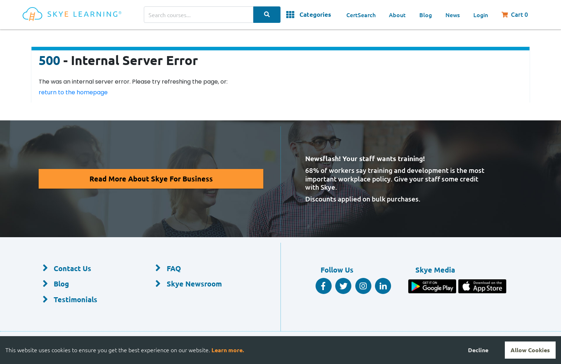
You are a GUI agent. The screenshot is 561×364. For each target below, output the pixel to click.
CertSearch (361, 15)
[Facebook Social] (324, 286)
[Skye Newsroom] (200, 284)
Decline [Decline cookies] (478, 350)
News (452, 15)
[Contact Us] (87, 268)
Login (480, 15)
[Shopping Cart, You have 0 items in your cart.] (518, 14)
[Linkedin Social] (383, 286)
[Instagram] (363, 286)
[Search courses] (198, 14)
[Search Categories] (266, 14)
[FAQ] (200, 268)
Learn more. (227, 350)
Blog (425, 15)
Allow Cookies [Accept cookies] (530, 350)
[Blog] (87, 284)
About (397, 15)
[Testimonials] (87, 300)
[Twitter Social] (343, 286)
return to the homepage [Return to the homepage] (73, 92)
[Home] (83, 15)
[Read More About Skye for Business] (151, 179)
